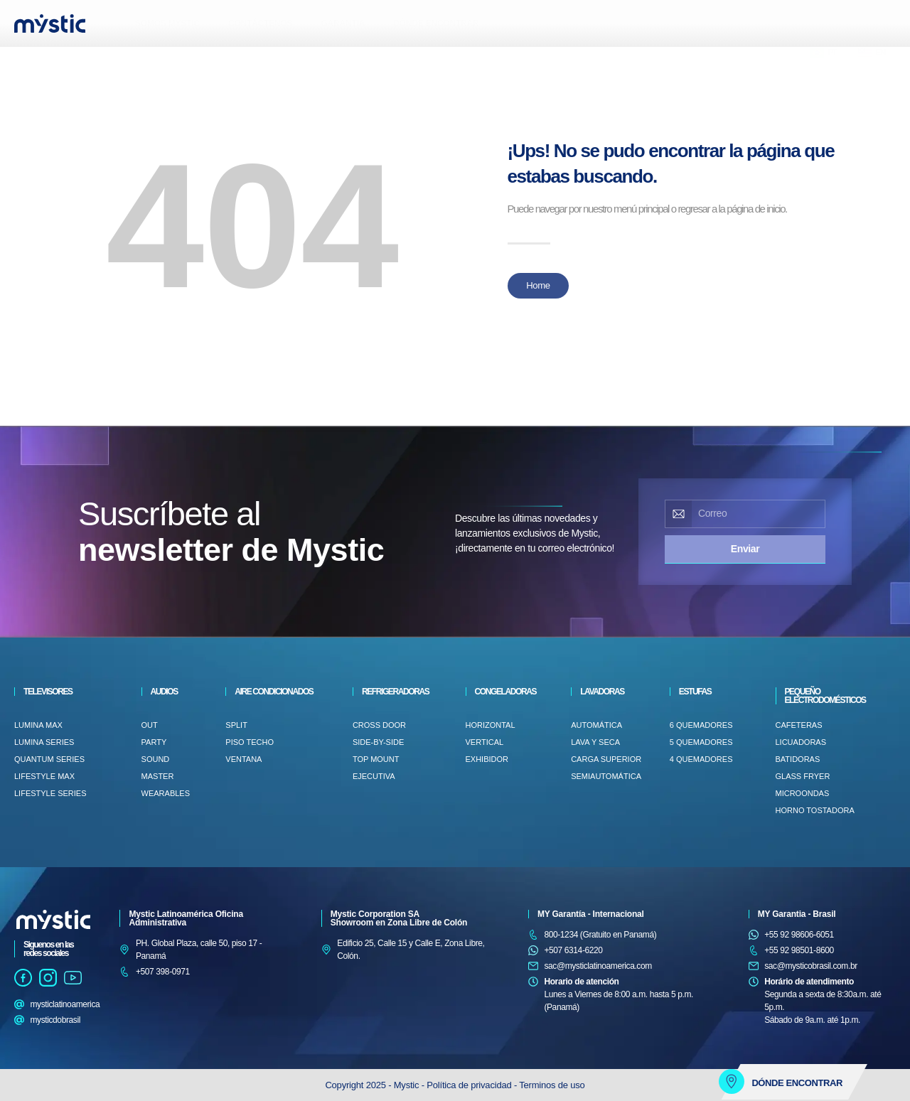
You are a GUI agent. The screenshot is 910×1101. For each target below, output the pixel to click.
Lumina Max (38, 725)
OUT (149, 725)
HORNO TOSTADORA (815, 810)
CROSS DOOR (379, 725)
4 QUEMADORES (701, 759)
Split (236, 725)
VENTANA (243, 759)
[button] (25, 60)
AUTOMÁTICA (596, 725)
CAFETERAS (799, 725)
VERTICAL (485, 742)
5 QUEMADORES (701, 742)
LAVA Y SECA (595, 742)
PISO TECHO (249, 742)
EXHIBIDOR (487, 759)
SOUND (155, 759)
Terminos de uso (551, 1085)
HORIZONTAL (490, 725)
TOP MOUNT (376, 759)
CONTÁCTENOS (260, 23)
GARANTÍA (343, 23)
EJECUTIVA (374, 776)
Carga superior (606, 759)
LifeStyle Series (50, 793)
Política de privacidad (470, 1085)
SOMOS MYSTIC (167, 23)
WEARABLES (165, 793)
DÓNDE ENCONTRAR (435, 23)
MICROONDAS (803, 793)
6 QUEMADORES (701, 725)
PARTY (154, 742)
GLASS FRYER (803, 776)
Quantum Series (49, 759)
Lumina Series (44, 742)
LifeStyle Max (44, 776)
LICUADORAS (801, 742)
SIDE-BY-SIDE (378, 742)
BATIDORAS (798, 759)
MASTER (157, 776)
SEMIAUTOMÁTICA (606, 776)
